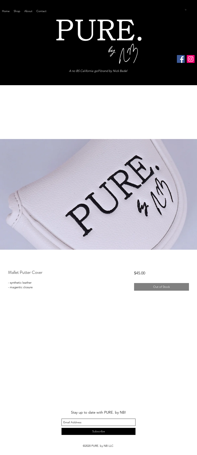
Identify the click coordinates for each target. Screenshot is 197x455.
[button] (185, 9)
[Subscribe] (98, 431)
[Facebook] (181, 59)
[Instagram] (191, 59)
